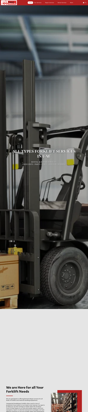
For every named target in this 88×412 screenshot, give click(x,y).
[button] (38, 2)
